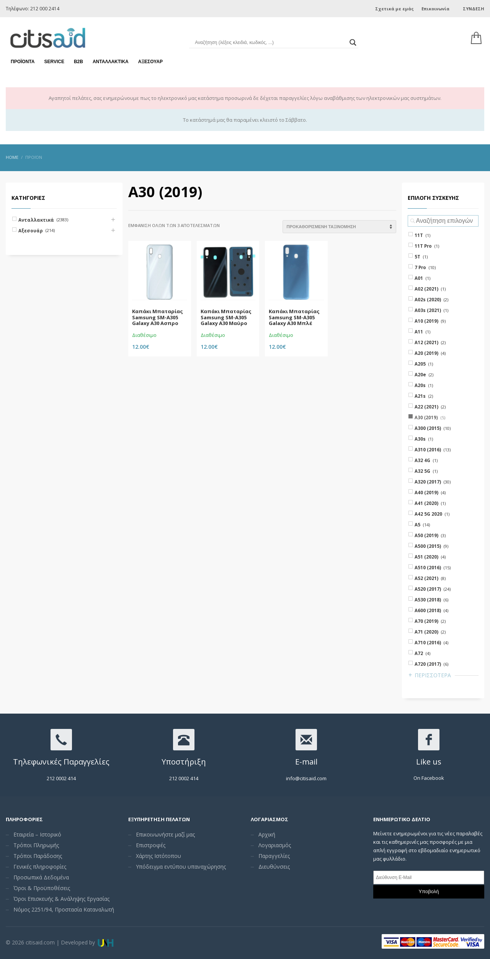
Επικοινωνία (435, 8)
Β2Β (78, 61)
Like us (428, 761)
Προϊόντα (22, 61)
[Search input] (270, 42)
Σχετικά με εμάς (394, 8)
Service (54, 61)
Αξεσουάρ (150, 61)
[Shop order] (339, 226)
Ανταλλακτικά (111, 61)
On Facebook (428, 777)
